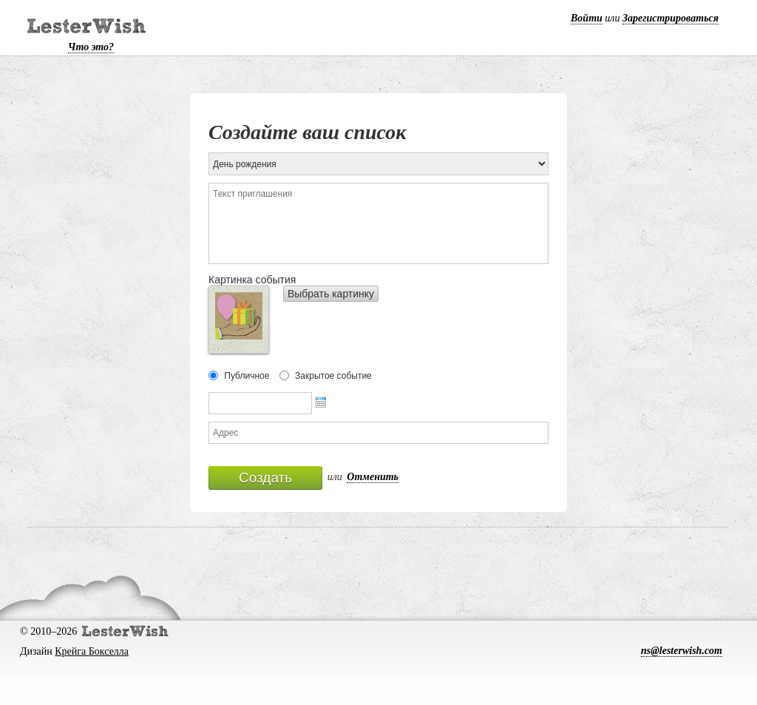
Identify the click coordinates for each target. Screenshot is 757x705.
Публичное (246, 376)
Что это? (91, 47)
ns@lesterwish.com (681, 650)
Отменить (372, 476)
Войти (586, 18)
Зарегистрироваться (670, 18)
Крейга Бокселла (92, 651)
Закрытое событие (333, 376)
